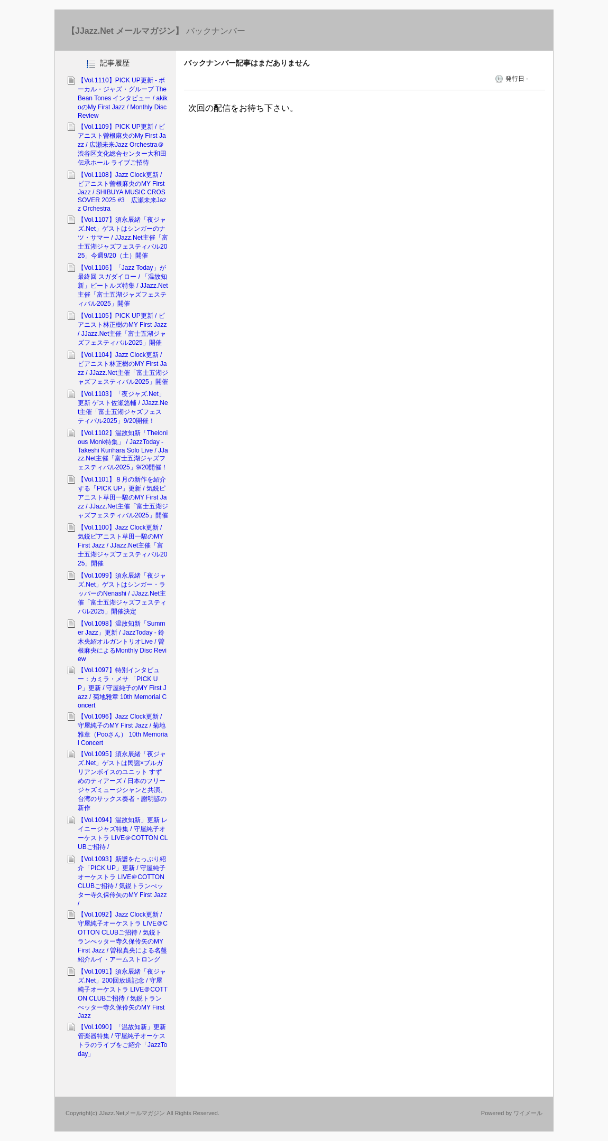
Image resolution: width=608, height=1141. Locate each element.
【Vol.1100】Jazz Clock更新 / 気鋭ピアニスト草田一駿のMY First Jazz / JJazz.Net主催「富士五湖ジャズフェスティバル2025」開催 (122, 545)
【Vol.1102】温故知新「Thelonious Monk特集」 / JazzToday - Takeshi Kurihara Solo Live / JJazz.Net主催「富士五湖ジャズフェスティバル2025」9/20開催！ (123, 450)
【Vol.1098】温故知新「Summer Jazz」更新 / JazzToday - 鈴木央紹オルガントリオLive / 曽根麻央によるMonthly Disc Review (122, 641)
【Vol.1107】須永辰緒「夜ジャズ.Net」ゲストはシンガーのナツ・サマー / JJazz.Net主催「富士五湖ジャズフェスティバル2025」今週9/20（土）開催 (123, 237)
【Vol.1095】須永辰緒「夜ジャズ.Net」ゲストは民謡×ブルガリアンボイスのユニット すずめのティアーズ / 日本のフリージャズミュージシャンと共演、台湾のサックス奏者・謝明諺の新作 (122, 781)
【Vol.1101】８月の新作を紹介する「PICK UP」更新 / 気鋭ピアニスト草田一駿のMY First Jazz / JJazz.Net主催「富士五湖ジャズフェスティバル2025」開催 (123, 497)
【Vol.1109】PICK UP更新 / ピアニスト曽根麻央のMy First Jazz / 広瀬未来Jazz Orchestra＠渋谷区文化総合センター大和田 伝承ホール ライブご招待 (122, 144)
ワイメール (527, 1113)
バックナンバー (156, 30)
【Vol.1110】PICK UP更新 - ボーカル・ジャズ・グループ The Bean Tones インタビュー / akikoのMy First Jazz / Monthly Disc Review (123, 98)
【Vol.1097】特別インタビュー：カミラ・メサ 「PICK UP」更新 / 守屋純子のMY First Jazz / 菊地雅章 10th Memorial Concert (122, 687)
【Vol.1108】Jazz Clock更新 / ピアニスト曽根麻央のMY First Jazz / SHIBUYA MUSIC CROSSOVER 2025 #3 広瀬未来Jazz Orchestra (122, 191)
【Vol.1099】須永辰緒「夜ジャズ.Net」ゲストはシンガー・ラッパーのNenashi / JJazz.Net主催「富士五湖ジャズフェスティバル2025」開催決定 (122, 593)
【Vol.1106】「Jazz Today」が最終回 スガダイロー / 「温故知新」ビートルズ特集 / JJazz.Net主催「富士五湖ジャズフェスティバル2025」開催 (123, 285)
